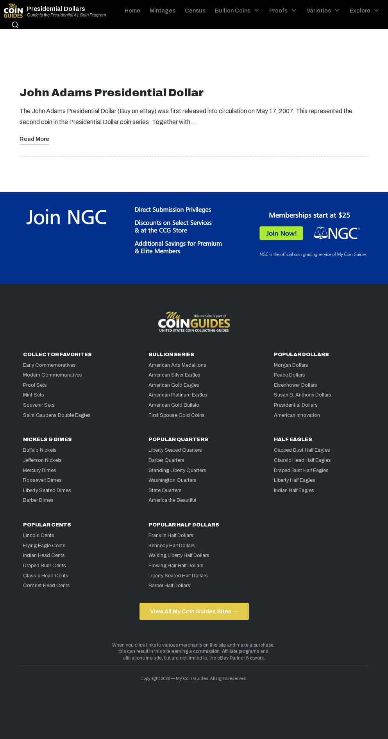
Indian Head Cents (44, 555)
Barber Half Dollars (169, 585)
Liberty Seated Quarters (175, 450)
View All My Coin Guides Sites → (194, 611)
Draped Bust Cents (44, 565)
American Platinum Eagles (177, 395)
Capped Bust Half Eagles (302, 450)
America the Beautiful (172, 500)
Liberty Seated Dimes (47, 490)
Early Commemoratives (49, 365)
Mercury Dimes (39, 470)
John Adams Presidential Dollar (112, 93)
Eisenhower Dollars (295, 385)
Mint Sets (33, 395)
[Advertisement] (194, 60)
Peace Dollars (289, 375)
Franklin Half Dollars (170, 535)
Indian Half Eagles (294, 490)
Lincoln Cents (38, 535)
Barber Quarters (166, 460)
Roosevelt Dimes (42, 480)
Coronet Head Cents (46, 585)
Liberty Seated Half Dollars (178, 576)
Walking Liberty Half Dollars (178, 555)
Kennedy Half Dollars (171, 545)
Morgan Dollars (291, 365)
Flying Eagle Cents (44, 545)
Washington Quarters (172, 480)
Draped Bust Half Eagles (301, 470)
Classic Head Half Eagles (302, 460)
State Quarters (165, 490)
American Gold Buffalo (173, 405)
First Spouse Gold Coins (176, 415)
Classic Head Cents (45, 576)
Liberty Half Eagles (294, 480)
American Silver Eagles (174, 375)
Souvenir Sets (39, 405)
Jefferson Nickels (42, 460)
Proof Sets (35, 385)
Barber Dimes (38, 500)
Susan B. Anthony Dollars (302, 395)
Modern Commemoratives (52, 375)
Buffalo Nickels (40, 450)
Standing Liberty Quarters (177, 470)
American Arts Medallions (177, 365)
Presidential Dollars (56, 9)
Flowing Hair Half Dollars (176, 565)
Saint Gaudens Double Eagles (57, 415)
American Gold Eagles (173, 385)
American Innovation (297, 415)
